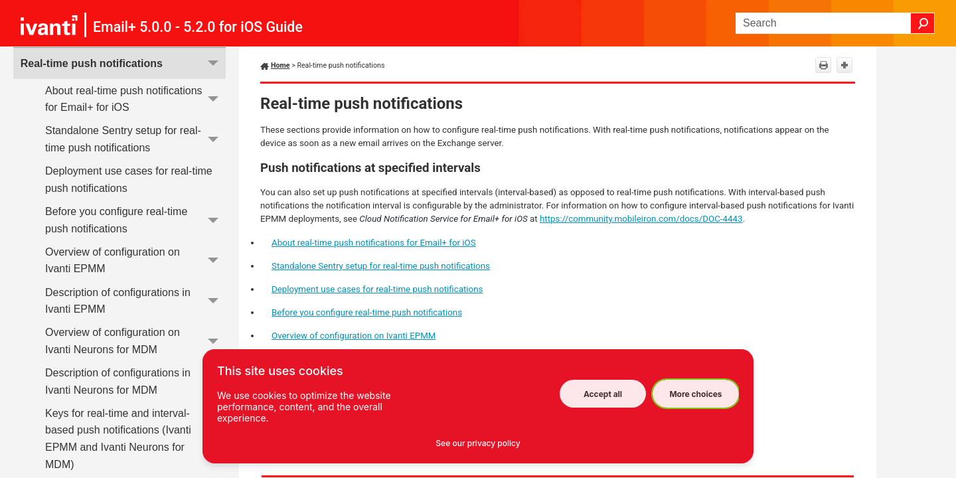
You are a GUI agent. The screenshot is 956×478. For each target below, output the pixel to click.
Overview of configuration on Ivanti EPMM (135, 260)
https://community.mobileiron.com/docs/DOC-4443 (641, 219)
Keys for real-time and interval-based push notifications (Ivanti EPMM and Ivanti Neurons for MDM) (135, 439)
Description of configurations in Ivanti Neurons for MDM (135, 381)
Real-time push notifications (123, 63)
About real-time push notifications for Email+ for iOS (135, 99)
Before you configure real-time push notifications (135, 220)
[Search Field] (835, 23)
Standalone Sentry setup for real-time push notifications (135, 140)
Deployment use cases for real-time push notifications (128, 179)
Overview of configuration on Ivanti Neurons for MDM (135, 341)
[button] (923, 23)
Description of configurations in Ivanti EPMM (135, 301)
